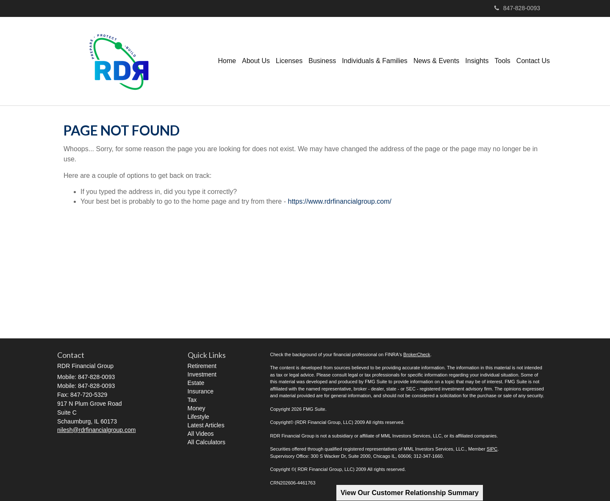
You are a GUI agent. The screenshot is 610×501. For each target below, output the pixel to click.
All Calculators (206, 442)
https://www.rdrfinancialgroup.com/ (339, 201)
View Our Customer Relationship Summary (410, 492)
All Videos (201, 433)
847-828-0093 (517, 8)
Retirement (202, 366)
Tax (192, 399)
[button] (256, 61)
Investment (202, 374)
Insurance (201, 391)
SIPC (492, 448)
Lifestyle (198, 416)
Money (196, 408)
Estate (196, 382)
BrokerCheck (416, 354)
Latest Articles (206, 425)
